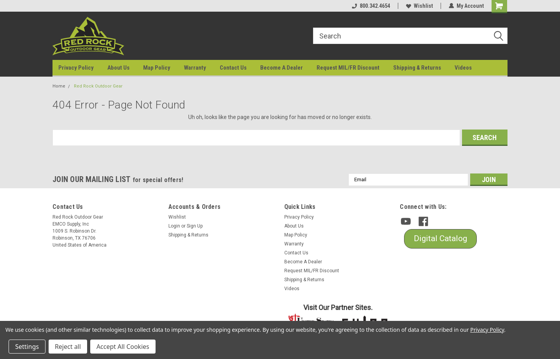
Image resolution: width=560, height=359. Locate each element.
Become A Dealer (281, 67)
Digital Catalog (440, 238)
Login (174, 226)
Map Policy (156, 67)
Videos (463, 67)
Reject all (68, 346)
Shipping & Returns (417, 67)
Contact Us (233, 67)
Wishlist (419, 6)
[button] (440, 239)
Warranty (195, 67)
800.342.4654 (371, 6)
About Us (118, 67)
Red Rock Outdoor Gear (98, 86)
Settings (27, 346)
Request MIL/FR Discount (348, 67)
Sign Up (195, 226)
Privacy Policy (76, 67)
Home (58, 86)
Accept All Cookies (122, 346)
